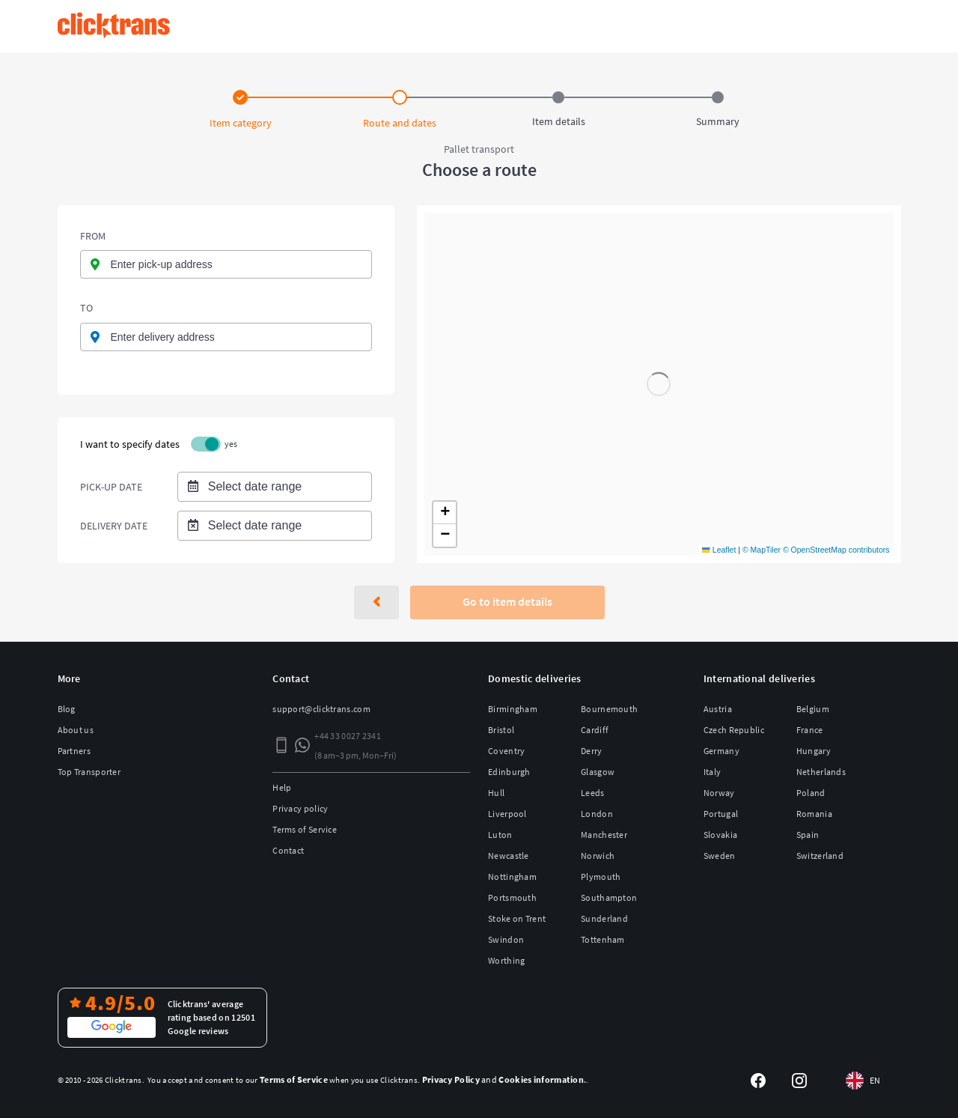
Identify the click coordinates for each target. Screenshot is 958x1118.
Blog (67, 708)
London (597, 813)
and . (504, 1079)
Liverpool (507, 813)
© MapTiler (761, 549)
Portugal (721, 813)
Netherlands (821, 771)
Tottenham (603, 939)
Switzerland (819, 855)
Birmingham (512, 708)
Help (281, 787)
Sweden (720, 855)
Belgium (812, 708)
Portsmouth (512, 897)
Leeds (593, 792)
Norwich (597, 855)
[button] (444, 513)
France (809, 729)
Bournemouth (609, 708)
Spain (808, 834)
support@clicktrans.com (321, 708)
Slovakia (720, 834)
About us (76, 729)
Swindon (506, 939)
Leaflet (719, 549)
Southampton (609, 897)
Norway (719, 792)
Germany (721, 750)
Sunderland (604, 918)
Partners (74, 750)
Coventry (506, 750)
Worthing (506, 960)
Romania (814, 813)
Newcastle (508, 855)
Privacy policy (300, 808)
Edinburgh (509, 771)
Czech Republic (734, 729)
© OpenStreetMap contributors (836, 549)
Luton (500, 834)
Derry (591, 750)
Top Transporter (89, 771)
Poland (811, 792)
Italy (712, 771)
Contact (288, 850)
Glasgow (597, 771)
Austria (718, 708)
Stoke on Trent (517, 918)
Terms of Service (304, 829)
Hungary (813, 750)
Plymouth (600, 876)
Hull (496, 792)
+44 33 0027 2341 (347, 735)
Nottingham (512, 876)
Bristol (501, 729)
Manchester (604, 834)
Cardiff (594, 729)
